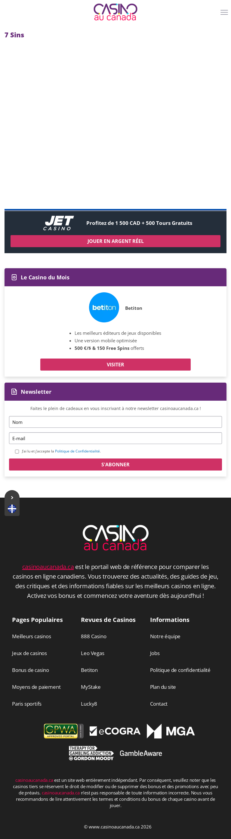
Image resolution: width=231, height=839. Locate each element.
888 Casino (93, 636)
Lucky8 (89, 703)
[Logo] (115, 12)
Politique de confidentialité (180, 670)
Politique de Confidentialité (77, 451)
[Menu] (225, 14)
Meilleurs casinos (31, 636)
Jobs (155, 653)
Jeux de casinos (29, 653)
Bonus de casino (30, 670)
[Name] (115, 422)
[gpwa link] (64, 737)
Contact (159, 703)
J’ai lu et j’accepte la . (61, 451)
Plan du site (163, 686)
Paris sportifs (27, 703)
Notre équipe (165, 636)
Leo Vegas (92, 653)
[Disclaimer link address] (115, 734)
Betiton (133, 308)
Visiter (115, 364)
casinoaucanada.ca (48, 567)
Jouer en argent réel (116, 241)
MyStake (91, 686)
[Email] (115, 438)
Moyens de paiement (36, 686)
